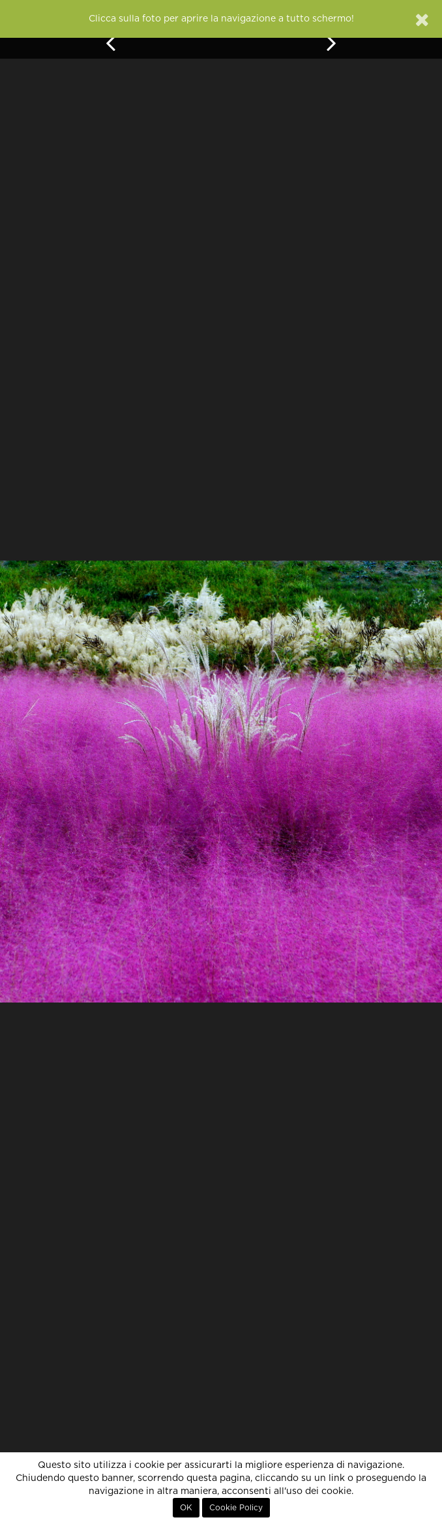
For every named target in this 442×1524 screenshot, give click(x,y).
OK (186, 1508)
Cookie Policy (236, 1508)
